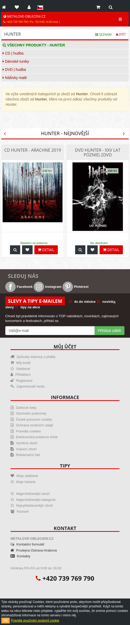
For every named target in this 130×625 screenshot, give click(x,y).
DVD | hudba (14, 69)
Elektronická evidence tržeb (34, 437)
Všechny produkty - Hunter (34, 45)
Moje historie (23, 482)
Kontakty (20, 556)
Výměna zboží (24, 443)
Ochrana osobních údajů (32, 425)
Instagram (47, 287)
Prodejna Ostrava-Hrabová (34, 550)
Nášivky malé (15, 78)
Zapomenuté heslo (28, 386)
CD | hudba (13, 53)
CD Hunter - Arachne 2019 (32, 150)
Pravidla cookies (26, 431)
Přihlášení (20, 375)
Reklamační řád (25, 455)
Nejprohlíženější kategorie (33, 500)
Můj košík (21, 363)
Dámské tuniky (16, 61)
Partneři (20, 511)
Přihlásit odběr (110, 331)
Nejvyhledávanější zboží (32, 505)
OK (5, 620)
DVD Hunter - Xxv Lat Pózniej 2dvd (98, 152)
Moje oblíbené (24, 476)
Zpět (121, 34)
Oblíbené (20, 369)
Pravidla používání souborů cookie (35, 620)
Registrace (22, 381)
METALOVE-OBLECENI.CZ (31, 19)
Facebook (19, 287)
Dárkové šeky (24, 408)
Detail (46, 249)
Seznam (103, 34)
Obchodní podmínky (28, 413)
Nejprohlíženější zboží (30, 494)
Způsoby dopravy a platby (33, 357)
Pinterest (76, 287)
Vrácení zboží (24, 449)
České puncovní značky (31, 419)
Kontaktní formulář (27, 544)
